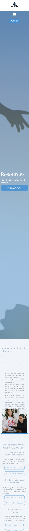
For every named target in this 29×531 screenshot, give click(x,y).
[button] (14, 14)
